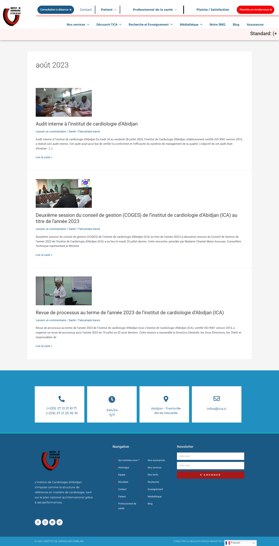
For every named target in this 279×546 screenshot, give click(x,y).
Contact (86, 9)
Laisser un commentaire (51, 131)
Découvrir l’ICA (108, 24)
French (233, 543)
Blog (236, 24)
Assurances (255, 24)
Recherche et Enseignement (150, 24)
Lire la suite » (44, 157)
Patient (109, 9)
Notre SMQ (217, 24)
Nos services (78, 24)
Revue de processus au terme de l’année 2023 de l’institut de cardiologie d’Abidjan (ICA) (130, 312)
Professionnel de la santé (155, 9)
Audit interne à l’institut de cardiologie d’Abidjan (87, 124)
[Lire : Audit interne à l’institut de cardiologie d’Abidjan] (64, 102)
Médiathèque (191, 24)
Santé (72, 131)
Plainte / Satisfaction (213, 9)
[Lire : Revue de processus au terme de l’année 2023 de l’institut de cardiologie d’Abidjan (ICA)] (64, 290)
